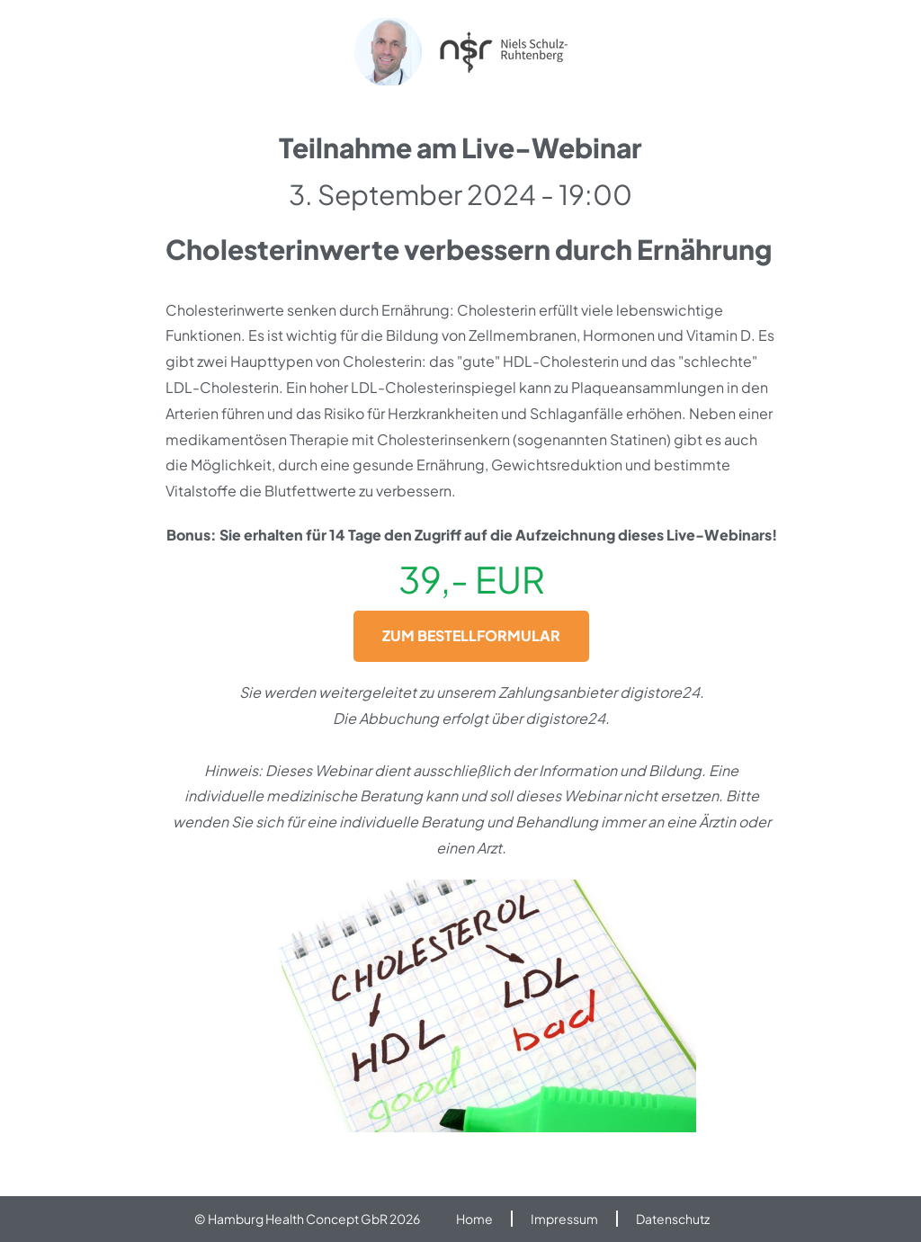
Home (474, 1219)
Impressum (564, 1219)
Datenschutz (673, 1219)
